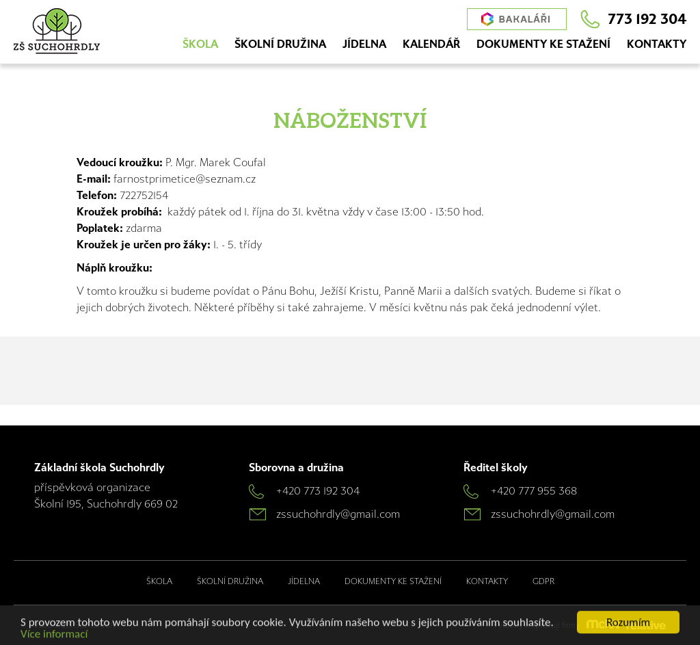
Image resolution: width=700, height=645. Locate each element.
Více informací (54, 635)
